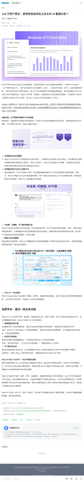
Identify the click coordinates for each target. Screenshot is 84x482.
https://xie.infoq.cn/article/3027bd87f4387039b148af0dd (30, 411)
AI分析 (38, 420)
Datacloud (29, 420)
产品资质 (42, 471)
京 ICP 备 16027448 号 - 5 (42, 469)
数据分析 (5, 420)
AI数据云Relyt (12, 18)
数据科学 (14, 420)
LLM (21, 420)
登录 (81, 3)
